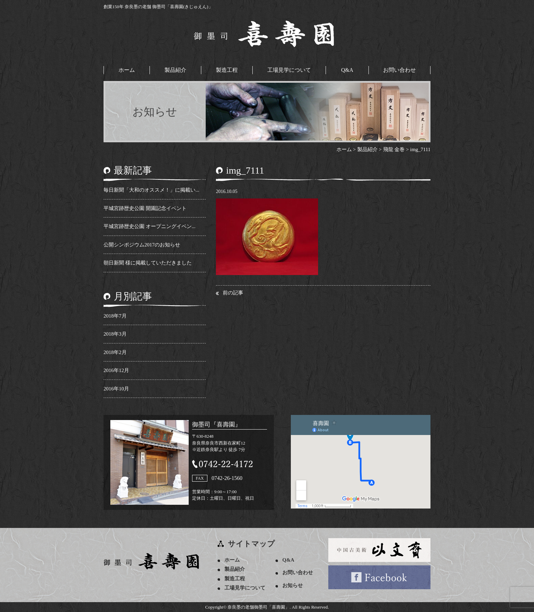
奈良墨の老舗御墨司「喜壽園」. (258, 607)
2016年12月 (116, 370)
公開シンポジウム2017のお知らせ (142, 244)
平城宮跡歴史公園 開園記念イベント (145, 208)
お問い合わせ (399, 70)
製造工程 (227, 70)
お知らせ (292, 585)
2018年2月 (115, 352)
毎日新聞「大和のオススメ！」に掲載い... (151, 190)
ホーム (127, 70)
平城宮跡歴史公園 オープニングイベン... (149, 226)
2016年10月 (116, 388)
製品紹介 (175, 70)
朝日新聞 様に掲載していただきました (148, 262)
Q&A (347, 70)
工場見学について (289, 70)
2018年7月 (115, 316)
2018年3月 (115, 334)
